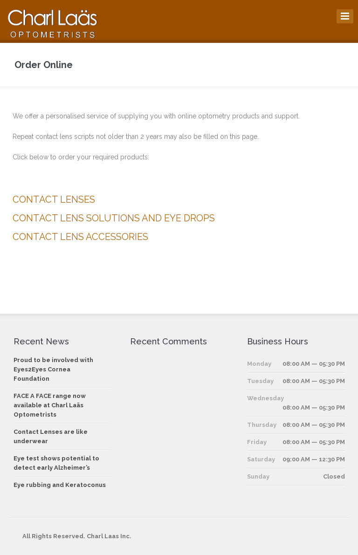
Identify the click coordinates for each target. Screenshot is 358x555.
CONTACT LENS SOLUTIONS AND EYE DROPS (114, 218)
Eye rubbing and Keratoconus (60, 484)
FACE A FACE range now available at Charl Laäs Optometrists (50, 405)
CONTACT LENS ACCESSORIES (80, 236)
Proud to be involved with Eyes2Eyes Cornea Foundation (53, 369)
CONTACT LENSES (54, 199)
